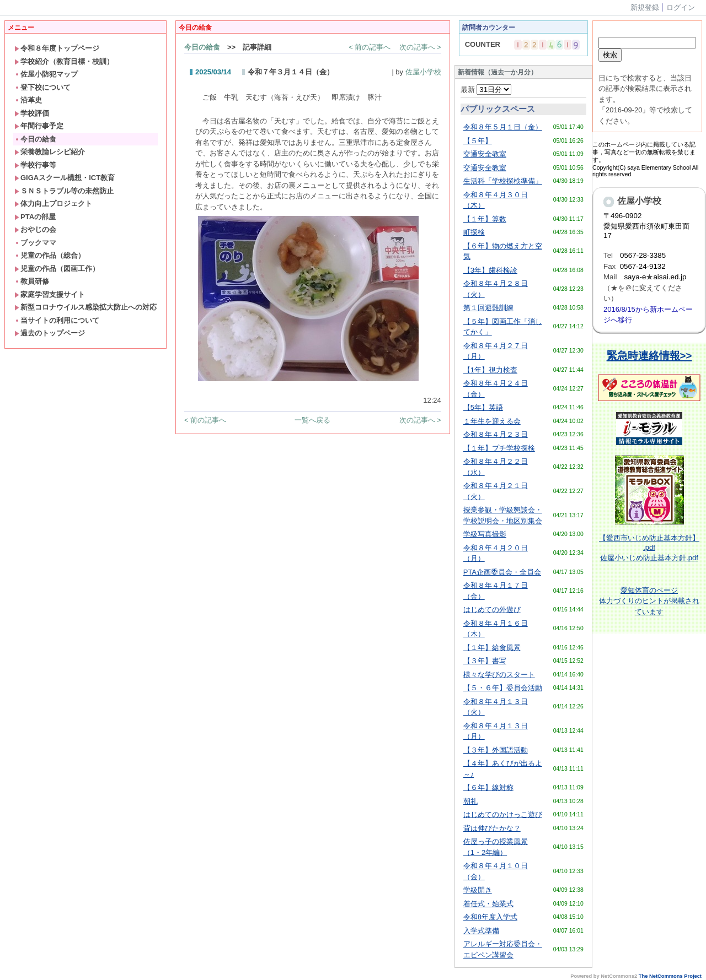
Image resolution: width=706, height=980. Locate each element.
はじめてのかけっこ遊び (502, 814)
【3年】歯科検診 (490, 270)
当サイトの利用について (56, 320)
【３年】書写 (484, 661)
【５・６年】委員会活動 (502, 688)
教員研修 (31, 281)
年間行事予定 (38, 126)
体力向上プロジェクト (53, 203)
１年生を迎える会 (492, 421)
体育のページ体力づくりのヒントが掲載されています (649, 601)
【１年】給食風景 (492, 647)
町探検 (474, 232)
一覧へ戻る (312, 420)
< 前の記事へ (370, 47)
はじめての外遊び (492, 609)
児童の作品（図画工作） (56, 268)
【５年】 (477, 141)
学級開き (477, 890)
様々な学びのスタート (499, 674)
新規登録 (644, 7)
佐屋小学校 (423, 72)
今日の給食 (35, 139)
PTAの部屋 (35, 217)
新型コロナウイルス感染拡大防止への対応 (85, 307)
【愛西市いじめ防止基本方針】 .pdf (649, 542)
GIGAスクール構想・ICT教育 (64, 178)
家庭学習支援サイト (49, 294)
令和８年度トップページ (56, 48)
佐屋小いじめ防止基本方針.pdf (649, 558)
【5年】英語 (483, 407)
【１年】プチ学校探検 (499, 448)
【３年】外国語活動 (495, 750)
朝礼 (470, 801)
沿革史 (28, 100)
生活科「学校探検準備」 (502, 181)
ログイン (680, 7)
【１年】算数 (484, 219)
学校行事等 (35, 165)
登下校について (42, 87)
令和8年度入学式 (490, 917)
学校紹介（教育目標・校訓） (64, 61)
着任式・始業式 (488, 904)
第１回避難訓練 (488, 308)
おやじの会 (35, 229)
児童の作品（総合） (49, 255)
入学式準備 (481, 931)
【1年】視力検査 (490, 370)
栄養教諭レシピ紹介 (49, 152)
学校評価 (31, 113)
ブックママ (35, 243)
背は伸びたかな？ (492, 828)
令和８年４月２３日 (495, 434)
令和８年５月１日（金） (502, 127)
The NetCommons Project (670, 976)
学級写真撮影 (484, 534)
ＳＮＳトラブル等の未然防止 (64, 191)
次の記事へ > (420, 47)
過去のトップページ (49, 333)
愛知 (628, 590)
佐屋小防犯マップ (46, 74)
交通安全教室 (484, 154)
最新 (486, 89)
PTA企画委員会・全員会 (502, 572)
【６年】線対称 (488, 787)
